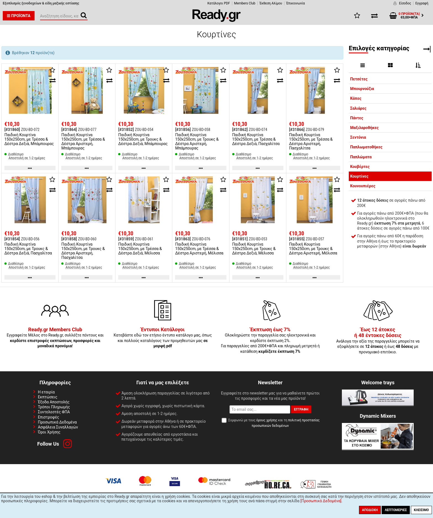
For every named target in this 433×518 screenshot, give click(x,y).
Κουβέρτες (360, 166)
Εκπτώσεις (47, 397)
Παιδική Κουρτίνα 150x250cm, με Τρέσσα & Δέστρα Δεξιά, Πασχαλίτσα (256, 139)
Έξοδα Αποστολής (54, 402)
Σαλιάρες (358, 108)
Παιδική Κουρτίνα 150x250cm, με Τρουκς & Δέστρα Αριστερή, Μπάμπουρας (196, 141)
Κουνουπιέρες (362, 186)
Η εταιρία (46, 392)
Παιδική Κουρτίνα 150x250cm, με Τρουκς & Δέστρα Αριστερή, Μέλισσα (313, 248)
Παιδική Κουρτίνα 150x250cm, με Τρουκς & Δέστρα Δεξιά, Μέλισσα (254, 248)
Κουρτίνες (359, 176)
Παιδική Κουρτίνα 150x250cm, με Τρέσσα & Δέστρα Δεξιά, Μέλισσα (140, 248)
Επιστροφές (48, 417)
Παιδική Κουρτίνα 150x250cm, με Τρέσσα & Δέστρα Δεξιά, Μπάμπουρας (29, 139)
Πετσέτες (359, 79)
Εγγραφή (421, 3)
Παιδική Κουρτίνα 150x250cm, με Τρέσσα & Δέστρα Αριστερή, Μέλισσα (199, 248)
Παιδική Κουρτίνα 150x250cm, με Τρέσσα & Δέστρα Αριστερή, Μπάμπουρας (83, 141)
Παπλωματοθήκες (366, 147)
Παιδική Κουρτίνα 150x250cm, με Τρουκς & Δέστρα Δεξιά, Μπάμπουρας (143, 139)
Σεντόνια (358, 137)
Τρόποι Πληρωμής (54, 407)
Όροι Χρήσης (49, 432)
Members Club (244, 3)
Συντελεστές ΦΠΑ (54, 412)
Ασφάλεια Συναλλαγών (58, 427)
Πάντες (356, 118)
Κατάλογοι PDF (218, 3)
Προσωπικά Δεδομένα (57, 422)
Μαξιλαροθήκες (364, 127)
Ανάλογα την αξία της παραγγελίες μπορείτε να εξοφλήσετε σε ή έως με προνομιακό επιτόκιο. (377, 341)
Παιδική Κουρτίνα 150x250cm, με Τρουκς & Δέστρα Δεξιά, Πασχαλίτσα (28, 248)
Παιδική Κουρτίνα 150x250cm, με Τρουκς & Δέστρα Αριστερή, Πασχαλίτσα (83, 251)
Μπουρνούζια (362, 88)
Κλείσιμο (421, 510)
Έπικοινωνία (295, 3)
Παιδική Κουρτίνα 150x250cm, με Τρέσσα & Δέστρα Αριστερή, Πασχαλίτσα (311, 141)
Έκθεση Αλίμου (271, 3)
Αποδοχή (370, 510)
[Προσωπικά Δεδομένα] (320, 501)
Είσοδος (405, 3)
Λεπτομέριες (396, 510)
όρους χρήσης (266, 420)
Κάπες (355, 98)
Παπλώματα (361, 157)
